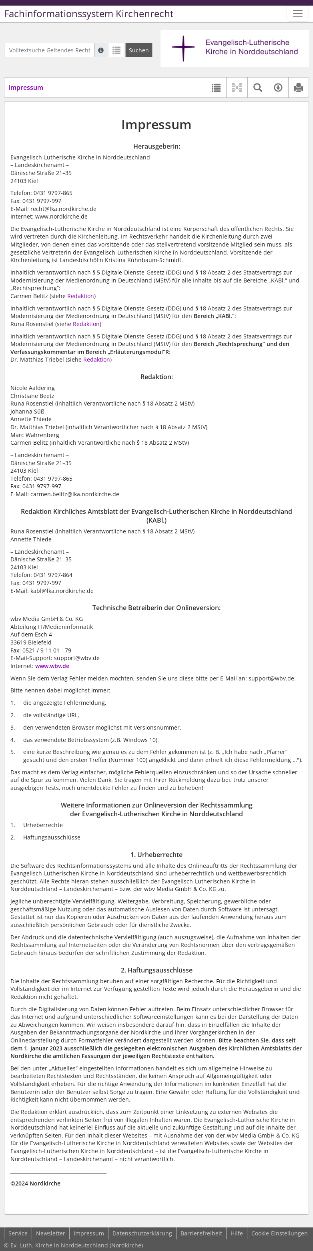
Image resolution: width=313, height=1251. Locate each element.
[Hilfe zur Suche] (100, 50)
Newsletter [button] (50, 1233)
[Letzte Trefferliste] (116, 50)
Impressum (89, 1233)
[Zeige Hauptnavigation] (298, 14)
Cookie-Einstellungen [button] (279, 1233)
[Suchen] (138, 50)
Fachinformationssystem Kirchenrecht (89, 14)
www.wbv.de (52, 666)
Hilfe (237, 1233)
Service (18, 1233)
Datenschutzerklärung (142, 1233)
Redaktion (80, 296)
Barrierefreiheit (201, 1233)
